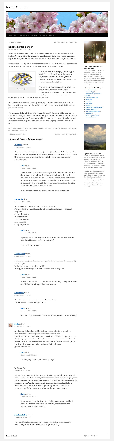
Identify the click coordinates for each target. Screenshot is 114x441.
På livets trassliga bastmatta (93, 111)
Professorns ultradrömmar (92, 115)
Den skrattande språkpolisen (93, 93)
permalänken (22, 130)
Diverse (51, 35)
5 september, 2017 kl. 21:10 (28, 233)
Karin (29, 49)
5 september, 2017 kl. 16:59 (22, 147)
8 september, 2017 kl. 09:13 (22, 256)
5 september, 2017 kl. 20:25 (22, 202)
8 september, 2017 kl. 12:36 (28, 311)
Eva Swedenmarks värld (92, 97)
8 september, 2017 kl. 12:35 (28, 277)
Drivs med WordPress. (92, 436)
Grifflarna (34, 35)
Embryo (88, 95)
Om (15, 35)
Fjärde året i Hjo (20, 415)
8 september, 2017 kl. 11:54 (22, 295)
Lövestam (88, 105)
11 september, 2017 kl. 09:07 (22, 370)
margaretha (18, 199)
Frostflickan (89, 99)
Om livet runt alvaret (91, 109)
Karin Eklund (19, 254)
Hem (10, 35)
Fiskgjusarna (43, 35)
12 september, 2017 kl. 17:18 (29, 396)
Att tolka (34, 128)
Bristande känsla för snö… (16, 42)
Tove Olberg (19, 293)
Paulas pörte (89, 113)
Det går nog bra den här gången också (66, 42)
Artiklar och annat (23, 35)
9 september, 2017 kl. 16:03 (22, 326)
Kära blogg (89, 101)
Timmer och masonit (91, 117)
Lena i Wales (89, 103)
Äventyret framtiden (91, 90)
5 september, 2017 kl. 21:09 (28, 168)
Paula (16, 324)
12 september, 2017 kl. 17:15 (29, 355)
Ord (38, 128)
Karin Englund (17, 7)
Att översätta (27, 128)
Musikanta (18, 145)
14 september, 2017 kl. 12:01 (22, 417)
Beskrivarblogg (90, 92)
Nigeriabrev (61, 128)
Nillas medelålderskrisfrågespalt (94, 107)
